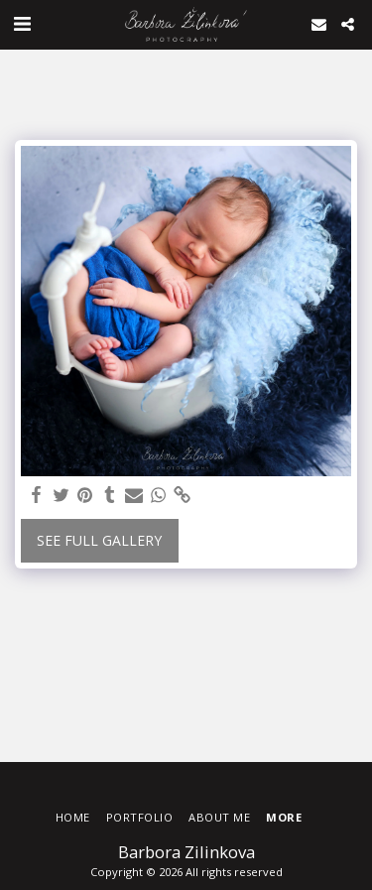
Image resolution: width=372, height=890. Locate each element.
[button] (22, 23)
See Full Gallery (99, 540)
